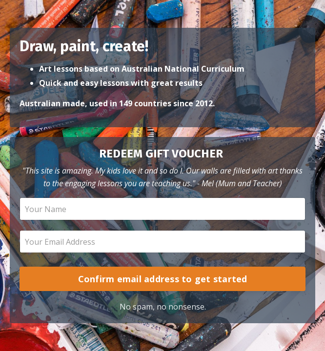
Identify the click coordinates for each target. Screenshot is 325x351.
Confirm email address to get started (162, 279)
